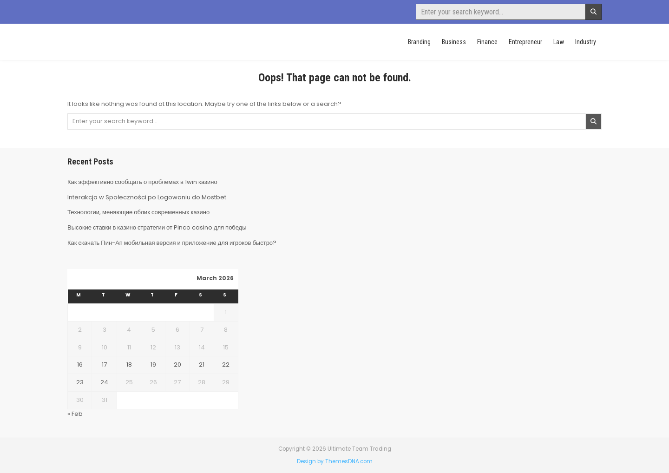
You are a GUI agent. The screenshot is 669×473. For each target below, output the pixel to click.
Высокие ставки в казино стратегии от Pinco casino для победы (157, 227)
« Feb (75, 413)
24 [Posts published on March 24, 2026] (104, 382)
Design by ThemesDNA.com (335, 461)
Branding (419, 42)
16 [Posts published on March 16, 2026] (80, 364)
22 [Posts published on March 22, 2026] (226, 364)
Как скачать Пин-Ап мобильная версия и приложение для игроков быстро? (171, 242)
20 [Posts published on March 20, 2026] (177, 364)
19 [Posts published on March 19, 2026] (153, 364)
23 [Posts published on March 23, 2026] (80, 382)
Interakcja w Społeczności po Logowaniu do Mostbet (146, 197)
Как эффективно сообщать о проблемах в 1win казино (142, 181)
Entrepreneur (525, 42)
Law (558, 42)
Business (454, 42)
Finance (487, 42)
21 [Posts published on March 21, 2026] (201, 364)
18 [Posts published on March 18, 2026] (129, 364)
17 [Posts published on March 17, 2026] (104, 364)
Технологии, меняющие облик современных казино (138, 212)
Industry (585, 42)
